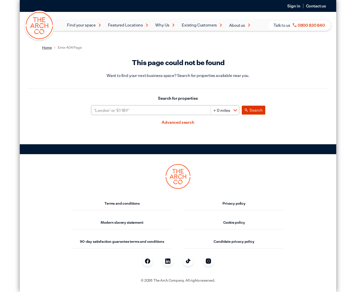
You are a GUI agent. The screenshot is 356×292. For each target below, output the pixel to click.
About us (240, 25)
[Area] (151, 110)
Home (47, 47)
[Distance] (225, 110)
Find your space (84, 25)
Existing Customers (202, 25)
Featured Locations (128, 25)
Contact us (316, 6)
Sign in (293, 6)
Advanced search (178, 122)
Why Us (165, 25)
